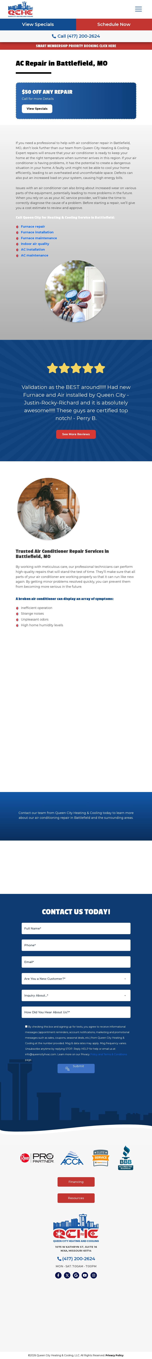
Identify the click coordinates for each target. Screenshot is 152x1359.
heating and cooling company (62, 689)
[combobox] (76, 978)
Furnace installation (37, 232)
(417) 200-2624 (76, 1258)
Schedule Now (114, 24)
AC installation (33, 249)
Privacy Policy (114, 1355)
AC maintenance (34, 255)
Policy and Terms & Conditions (108, 1054)
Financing (76, 1182)
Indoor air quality (35, 244)
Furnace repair (33, 226)
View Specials (38, 24)
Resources (76, 1198)
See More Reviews (76, 434)
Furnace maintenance (39, 238)
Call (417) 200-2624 (76, 36)
